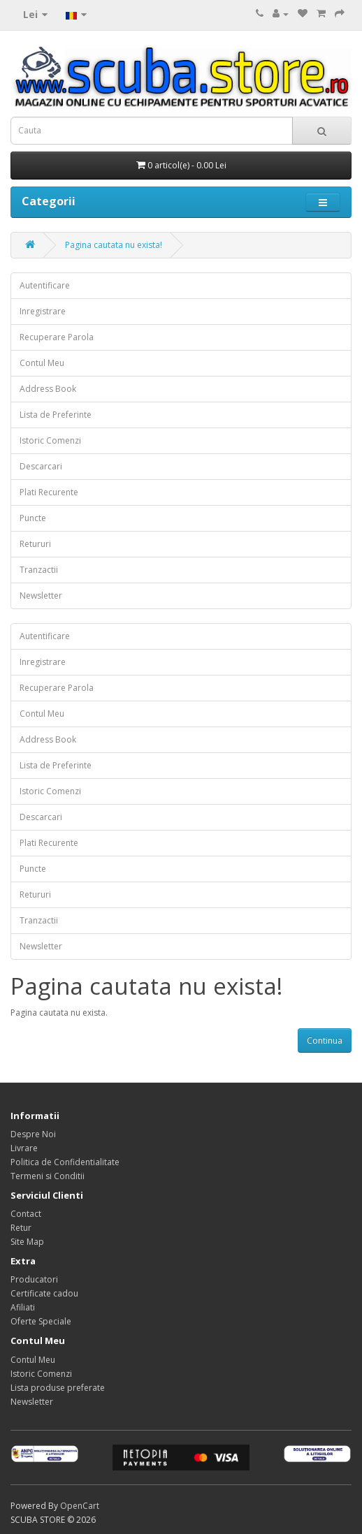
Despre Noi (33, 1134)
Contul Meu (42, 363)
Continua (324, 1040)
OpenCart (79, 1506)
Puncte (33, 518)
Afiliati (22, 1307)
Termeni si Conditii (47, 1176)
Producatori (34, 1279)
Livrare (24, 1148)
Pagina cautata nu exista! (113, 245)
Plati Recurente (49, 492)
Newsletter (41, 595)
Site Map (27, 1242)
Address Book (48, 389)
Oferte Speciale (40, 1321)
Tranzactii (39, 570)
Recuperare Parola (57, 337)
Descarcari (41, 466)
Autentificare (45, 285)
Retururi (35, 544)
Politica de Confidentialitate (65, 1162)
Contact (25, 1214)
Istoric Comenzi (50, 440)
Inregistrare (43, 311)
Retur (20, 1228)
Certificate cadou (44, 1293)
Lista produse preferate (57, 1388)
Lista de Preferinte (56, 415)
